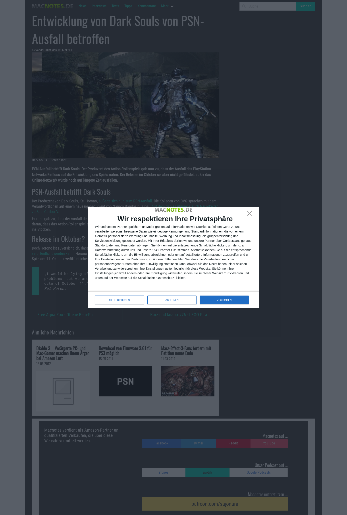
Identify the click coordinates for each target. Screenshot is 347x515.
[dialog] (173, 257)
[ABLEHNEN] (250, 214)
